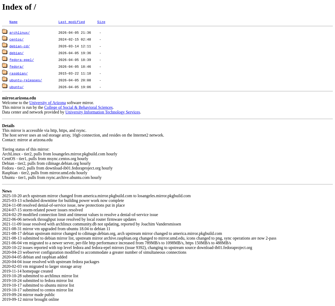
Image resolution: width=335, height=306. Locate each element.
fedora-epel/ (21, 59)
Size (101, 21)
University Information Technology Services (102, 112)
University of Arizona (47, 102)
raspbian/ (18, 73)
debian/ (16, 52)
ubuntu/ (16, 86)
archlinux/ (19, 32)
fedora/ (16, 66)
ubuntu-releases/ (25, 80)
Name (13, 21)
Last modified (71, 21)
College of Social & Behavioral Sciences (78, 107)
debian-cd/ (19, 46)
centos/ (16, 39)
